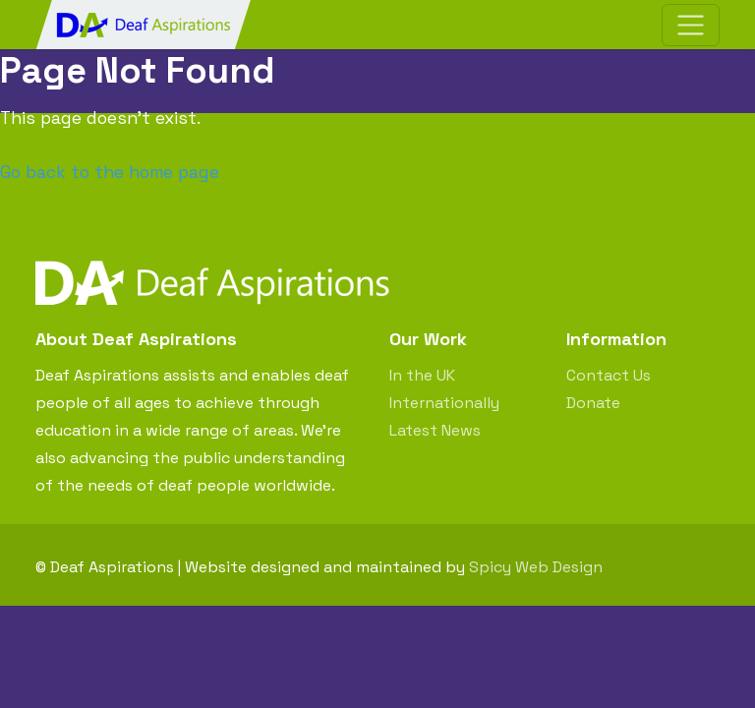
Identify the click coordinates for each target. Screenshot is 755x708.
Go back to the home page (109, 172)
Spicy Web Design (536, 567)
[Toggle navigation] (691, 25)
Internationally (444, 402)
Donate (593, 402)
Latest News (435, 430)
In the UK (422, 375)
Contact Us (608, 375)
